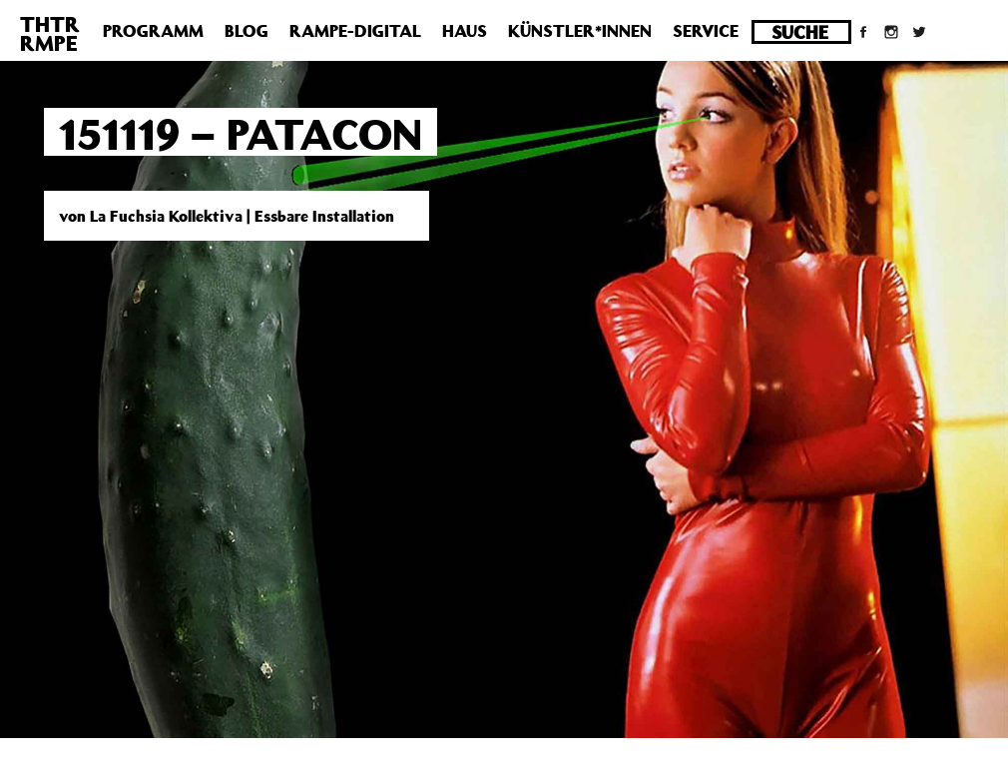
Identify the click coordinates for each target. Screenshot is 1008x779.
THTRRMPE (50, 33)
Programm (153, 31)
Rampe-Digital (355, 31)
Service (706, 31)
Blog (246, 31)
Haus (464, 31)
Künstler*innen (580, 31)
